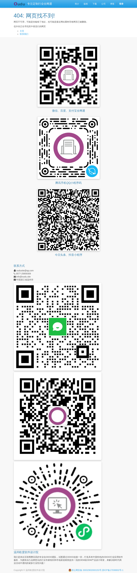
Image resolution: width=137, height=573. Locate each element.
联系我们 (24, 34)
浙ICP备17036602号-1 (112, 570)
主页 (22, 31)
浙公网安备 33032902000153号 (84, 570)
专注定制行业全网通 (39, 3)
